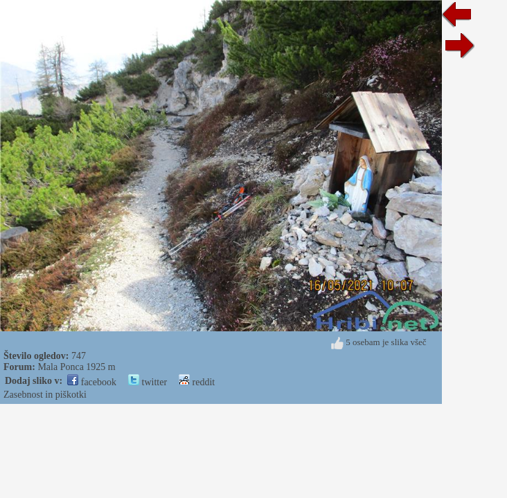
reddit (197, 382)
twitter (147, 382)
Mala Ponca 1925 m (76, 367)
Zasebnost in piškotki (45, 394)
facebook (91, 382)
